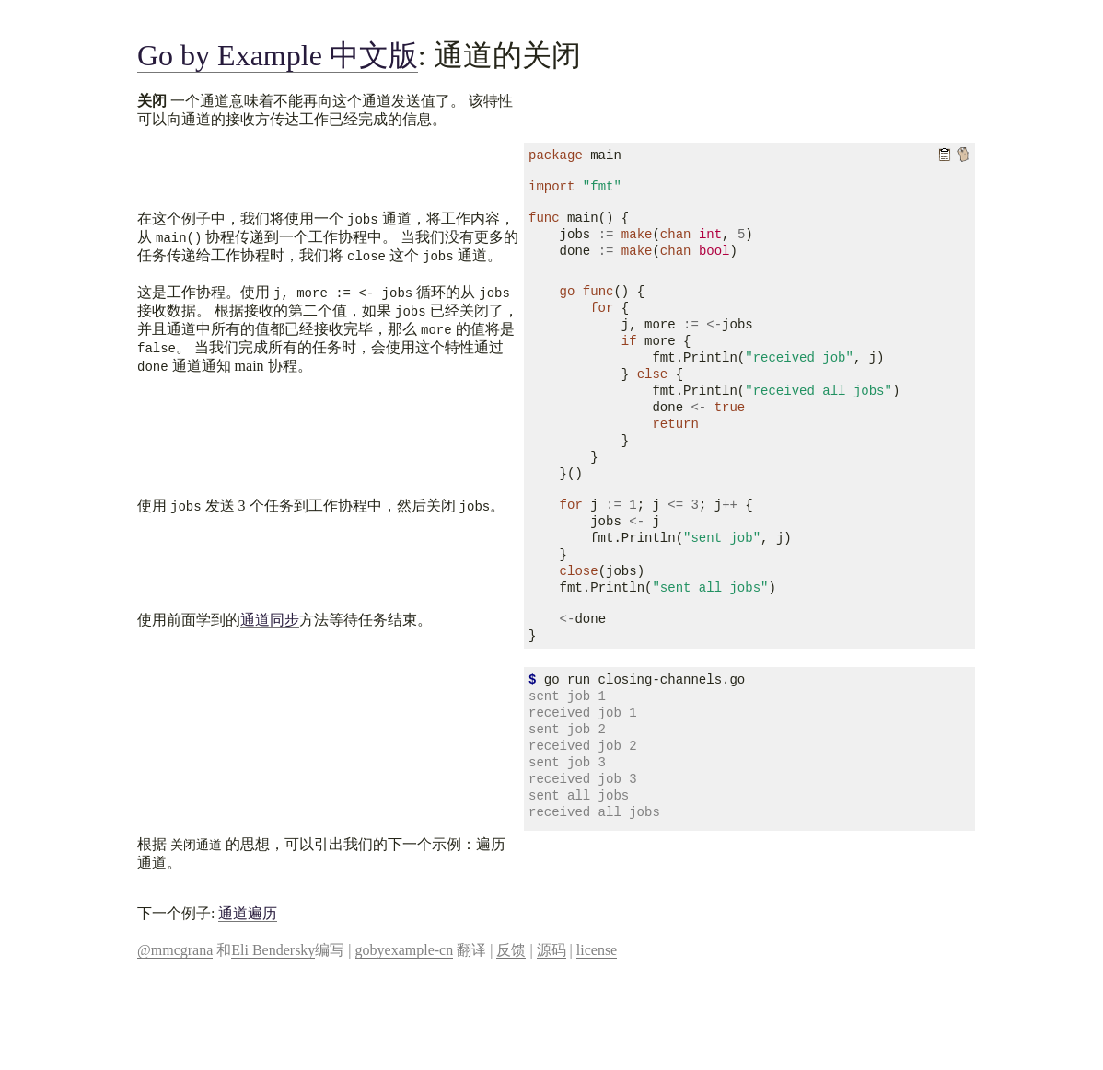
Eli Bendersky (273, 950)
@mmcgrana (175, 950)
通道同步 (269, 619)
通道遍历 (247, 913)
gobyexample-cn (404, 950)
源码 (551, 950)
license (596, 950)
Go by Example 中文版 (277, 55)
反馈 (511, 950)
